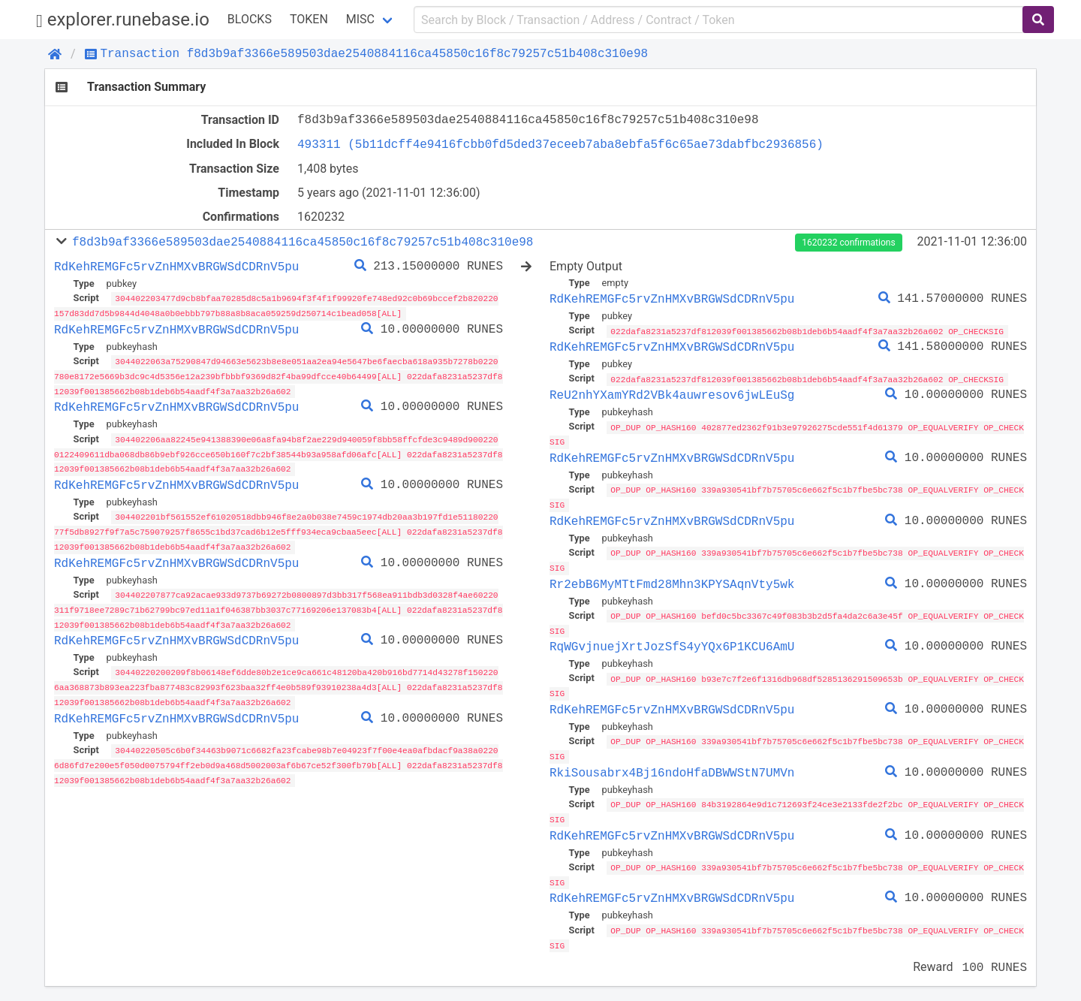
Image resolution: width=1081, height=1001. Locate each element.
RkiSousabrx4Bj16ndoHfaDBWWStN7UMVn (672, 766)
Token (309, 19)
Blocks (249, 19)
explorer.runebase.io (122, 20)
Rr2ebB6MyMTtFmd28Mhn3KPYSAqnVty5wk (672, 580)
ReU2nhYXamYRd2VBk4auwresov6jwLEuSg (672, 394)
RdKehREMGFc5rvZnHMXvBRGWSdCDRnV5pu (176, 266)
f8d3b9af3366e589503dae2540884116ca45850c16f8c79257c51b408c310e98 (302, 242)
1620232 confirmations (848, 242)
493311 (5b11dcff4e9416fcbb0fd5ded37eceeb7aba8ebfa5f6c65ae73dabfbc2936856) (560, 144)
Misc (360, 19)
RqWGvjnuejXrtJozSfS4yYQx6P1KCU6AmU (672, 642)
